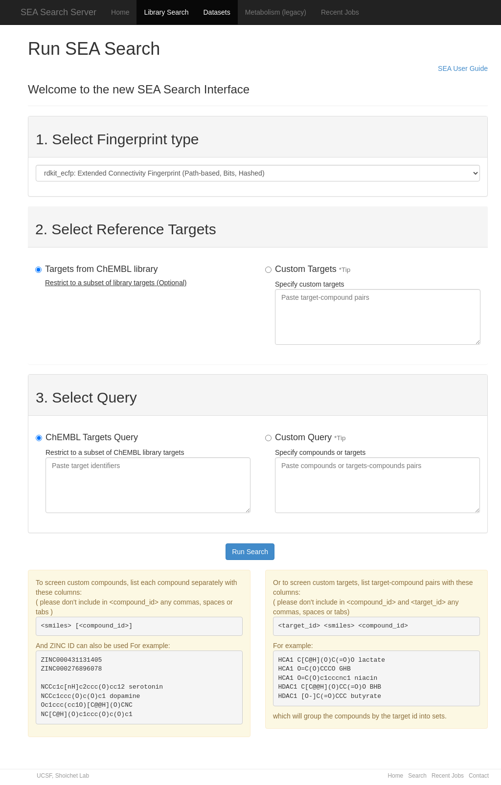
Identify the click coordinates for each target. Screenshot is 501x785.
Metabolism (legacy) (275, 12)
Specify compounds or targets (377, 472)
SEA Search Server (58, 12)
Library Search (166, 12)
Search (417, 775)
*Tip (345, 269)
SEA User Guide (463, 68)
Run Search (250, 552)
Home (120, 12)
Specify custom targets (377, 304)
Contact (479, 775)
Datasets (216, 12)
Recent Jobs (340, 12)
